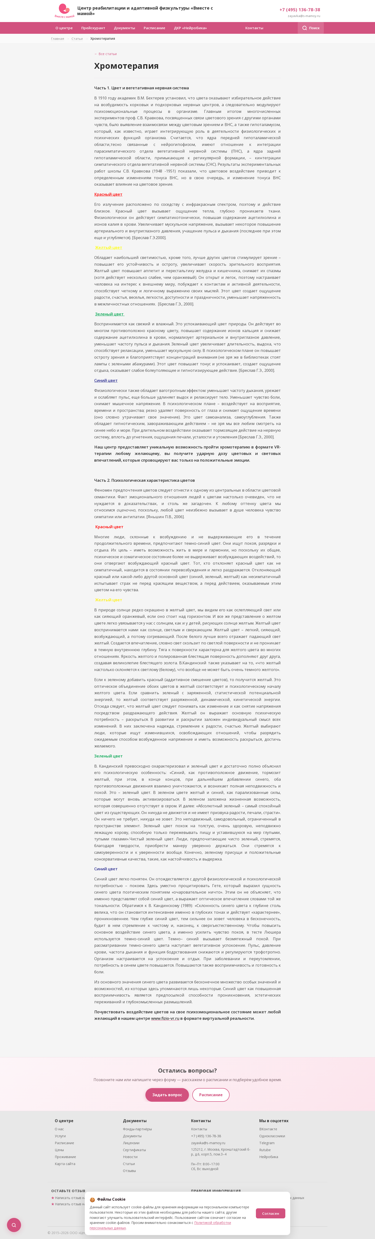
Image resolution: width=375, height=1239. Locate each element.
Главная (57, 38)
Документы (124, 27)
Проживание (65, 1158)
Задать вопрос (167, 1094)
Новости (130, 1158)
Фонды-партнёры (137, 1130)
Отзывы (129, 1172)
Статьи (77, 38)
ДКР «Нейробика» (190, 27)
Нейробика (268, 1158)
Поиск (311, 28)
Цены (59, 1151)
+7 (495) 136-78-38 (300, 9)
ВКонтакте (268, 1130)
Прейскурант (93, 27)
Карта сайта (65, 1165)
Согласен (270, 1213)
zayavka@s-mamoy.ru (304, 16)
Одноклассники (272, 1137)
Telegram (267, 1144)
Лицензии (131, 1144)
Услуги (60, 1137)
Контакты (254, 27)
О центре (64, 27)
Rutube (265, 1151)
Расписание (154, 27)
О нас (59, 1130)
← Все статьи (105, 54)
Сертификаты (134, 1151)
